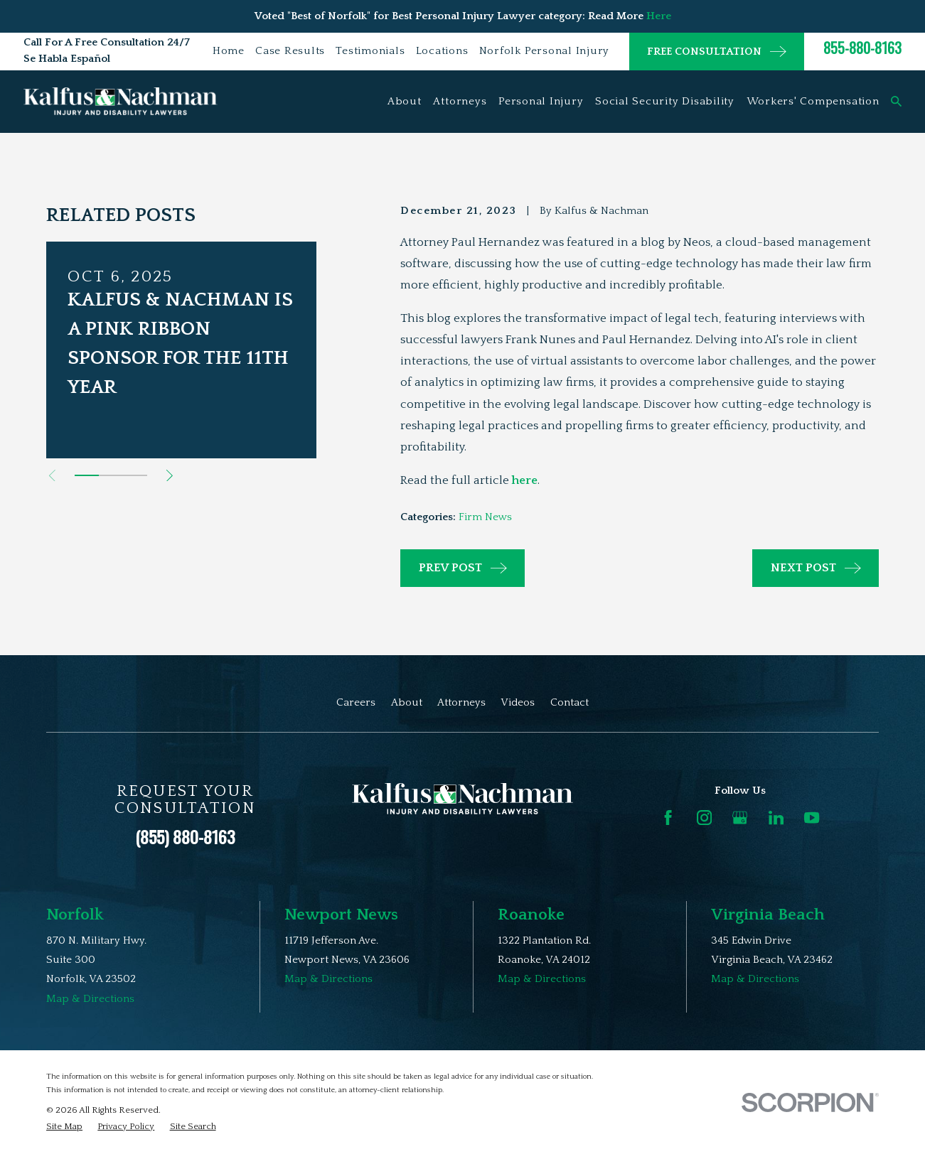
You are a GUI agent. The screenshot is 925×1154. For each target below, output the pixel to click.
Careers (355, 702)
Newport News (341, 915)
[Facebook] (668, 817)
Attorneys (461, 702)
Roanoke (531, 915)
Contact (569, 702)
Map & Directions (90, 999)
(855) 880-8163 (185, 836)
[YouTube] (811, 817)
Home (229, 51)
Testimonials (370, 51)
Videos (518, 702)
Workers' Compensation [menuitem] (813, 101)
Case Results (290, 51)
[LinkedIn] (776, 817)
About (406, 702)
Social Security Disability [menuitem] (664, 101)
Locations (442, 51)
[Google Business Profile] (739, 817)
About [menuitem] (404, 101)
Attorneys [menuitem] (459, 101)
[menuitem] (64, 1126)
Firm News (485, 517)
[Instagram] (704, 817)
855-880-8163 (862, 47)
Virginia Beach (768, 915)
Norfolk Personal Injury (544, 51)
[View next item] (170, 476)
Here (658, 16)
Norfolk (75, 915)
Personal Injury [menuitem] (540, 101)
